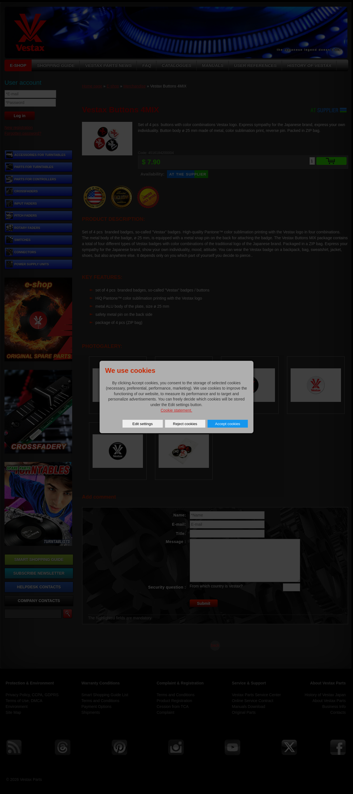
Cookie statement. (176, 410)
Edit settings (142, 424)
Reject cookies (185, 424)
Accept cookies (227, 424)
